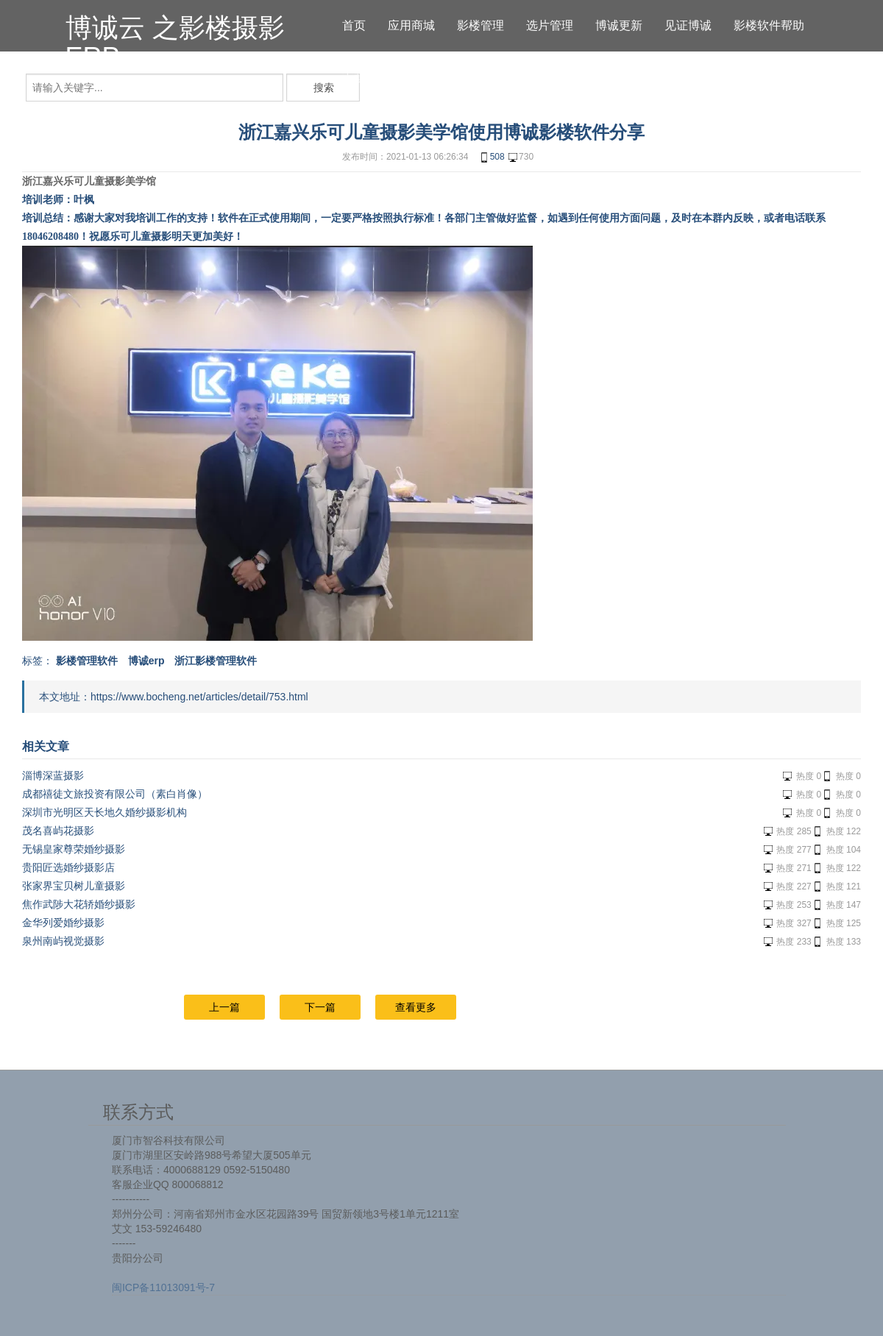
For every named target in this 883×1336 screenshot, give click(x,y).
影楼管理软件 (87, 661)
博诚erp (146, 661)
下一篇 (320, 1007)
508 (491, 157)
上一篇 (224, 1007)
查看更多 (415, 1007)
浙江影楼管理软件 (215, 661)
